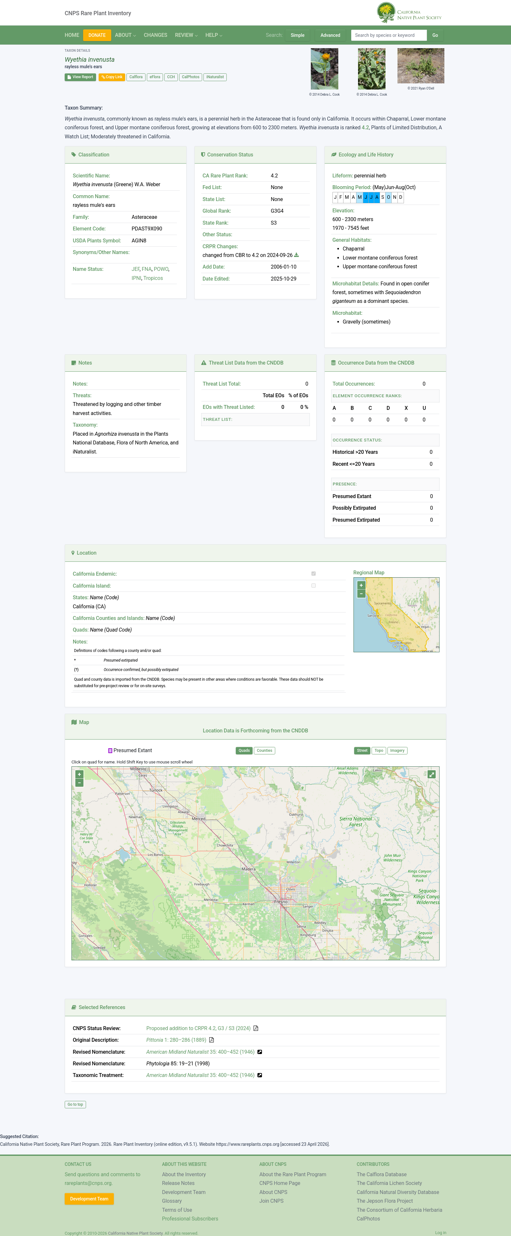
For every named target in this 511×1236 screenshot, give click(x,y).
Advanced (330, 35)
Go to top (75, 1104)
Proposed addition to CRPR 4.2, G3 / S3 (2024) (199, 1028)
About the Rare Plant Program (292, 1174)
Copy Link (112, 77)
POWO (161, 269)
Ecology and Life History (362, 155)
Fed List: (212, 187)
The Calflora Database (382, 1174)
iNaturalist (215, 77)
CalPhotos (191, 77)
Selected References (98, 1007)
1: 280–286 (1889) (176, 1040)
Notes (81, 363)
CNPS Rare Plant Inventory (98, 13)
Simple (297, 35)
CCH (171, 77)
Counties (264, 750)
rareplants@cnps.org (88, 1183)
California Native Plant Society (135, 1233)
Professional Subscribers (190, 1219)
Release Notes (178, 1183)
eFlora (155, 77)
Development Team (89, 1198)
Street (362, 750)
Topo (379, 750)
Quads (244, 750)
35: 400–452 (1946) (201, 1052)
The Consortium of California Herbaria (399, 1210)
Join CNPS (271, 1201)
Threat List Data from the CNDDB (242, 363)
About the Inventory (184, 1174)
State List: (213, 199)
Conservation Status (227, 155)
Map (80, 722)
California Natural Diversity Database (398, 1192)
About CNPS (273, 1192)
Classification (90, 155)
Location (83, 553)
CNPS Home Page (279, 1183)
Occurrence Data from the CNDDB (373, 363)
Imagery (397, 750)
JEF (135, 269)
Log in (440, 1232)
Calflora (136, 77)
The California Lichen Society (389, 1183)
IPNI (136, 278)
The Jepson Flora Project (385, 1201)
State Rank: (215, 223)
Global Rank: (216, 211)
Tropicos (153, 278)
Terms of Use (177, 1210)
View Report (80, 77)
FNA (146, 269)
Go (435, 35)
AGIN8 (139, 241)
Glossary (172, 1201)
